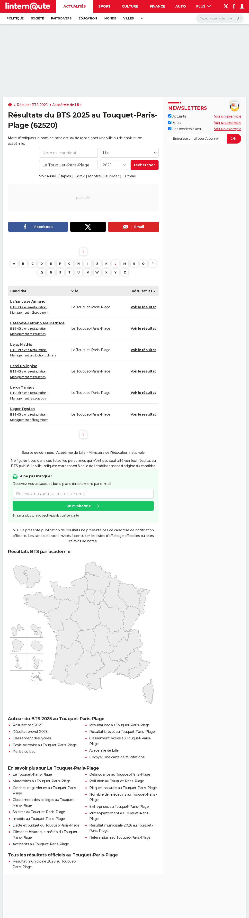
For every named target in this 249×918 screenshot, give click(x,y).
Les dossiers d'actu (185, 129)
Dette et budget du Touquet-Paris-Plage (46, 825)
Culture (130, 6)
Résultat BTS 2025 (32, 105)
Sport (104, 6)
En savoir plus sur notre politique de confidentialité (46, 515)
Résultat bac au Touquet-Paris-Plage (119, 725)
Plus (203, 6)
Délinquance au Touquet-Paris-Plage (119, 774)
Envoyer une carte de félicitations (116, 757)
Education (88, 18)
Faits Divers (61, 18)
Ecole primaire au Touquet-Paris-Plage (45, 745)
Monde (110, 18)
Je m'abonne (79, 506)
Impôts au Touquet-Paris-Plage (39, 819)
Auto (180, 6)
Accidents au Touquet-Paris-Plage (41, 844)
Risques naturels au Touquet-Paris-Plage (123, 788)
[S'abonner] (204, 139)
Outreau (129, 176)
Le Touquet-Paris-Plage (32, 774)
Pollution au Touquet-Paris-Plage (116, 781)
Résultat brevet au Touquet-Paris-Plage (122, 731)
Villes (128, 18)
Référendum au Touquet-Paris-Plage (120, 837)
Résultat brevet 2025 (30, 731)
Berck (80, 176)
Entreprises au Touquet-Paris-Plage (119, 806)
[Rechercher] (220, 18)
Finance (157, 6)
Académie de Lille (67, 105)
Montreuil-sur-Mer (103, 176)
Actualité (177, 116)
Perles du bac (24, 751)
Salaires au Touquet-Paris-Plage (39, 812)
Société (37, 18)
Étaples (64, 176)
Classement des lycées (32, 738)
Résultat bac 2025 (28, 725)
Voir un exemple (227, 116)
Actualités (74, 6)
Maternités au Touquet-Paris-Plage (42, 781)
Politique (15, 18)
